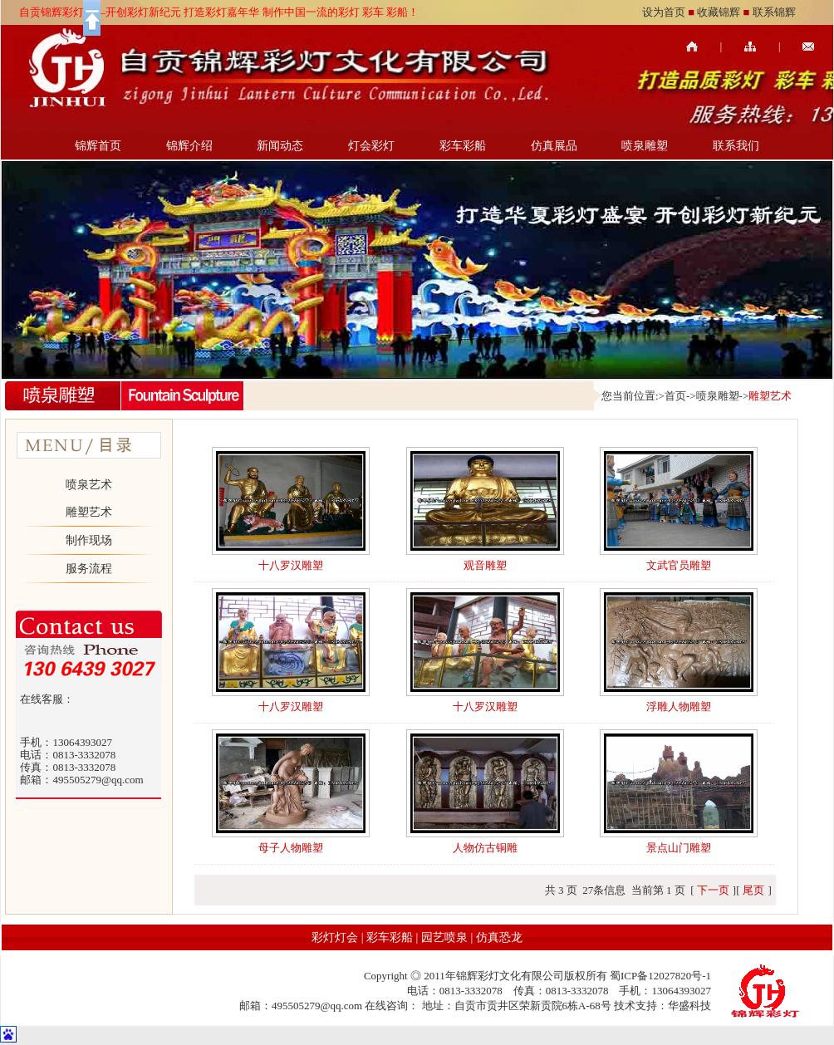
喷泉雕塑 (644, 146)
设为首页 (663, 12)
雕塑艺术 (89, 512)
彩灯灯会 (335, 937)
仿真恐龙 (499, 937)
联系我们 (736, 146)
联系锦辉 (774, 12)
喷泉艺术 (89, 484)
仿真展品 (554, 146)
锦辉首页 (98, 146)
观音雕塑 (485, 565)
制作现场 (89, 540)
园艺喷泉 (444, 937)
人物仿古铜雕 (485, 847)
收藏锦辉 (718, 12)
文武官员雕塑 (678, 565)
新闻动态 (280, 146)
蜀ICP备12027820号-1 (660, 975)
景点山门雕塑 (678, 847)
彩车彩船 (462, 146)
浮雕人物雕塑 (678, 706)
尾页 (753, 890)
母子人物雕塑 (290, 847)
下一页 (713, 890)
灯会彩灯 (371, 146)
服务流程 (89, 568)
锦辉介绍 (189, 146)
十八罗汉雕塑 (290, 565)
